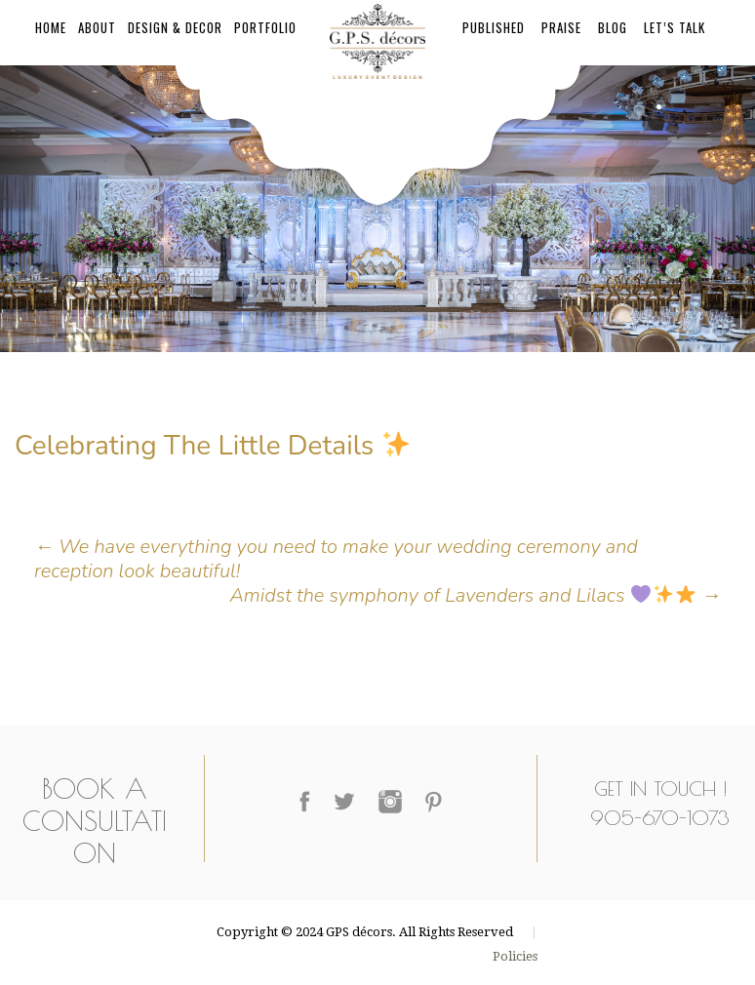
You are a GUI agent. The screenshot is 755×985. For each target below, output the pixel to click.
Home (50, 27)
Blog (612, 27)
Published (493, 27)
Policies (515, 956)
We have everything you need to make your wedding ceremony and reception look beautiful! (336, 558)
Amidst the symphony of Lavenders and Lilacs (475, 595)
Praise (561, 27)
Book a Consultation (94, 820)
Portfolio (265, 27)
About (97, 27)
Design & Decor (175, 27)
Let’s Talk (674, 27)
